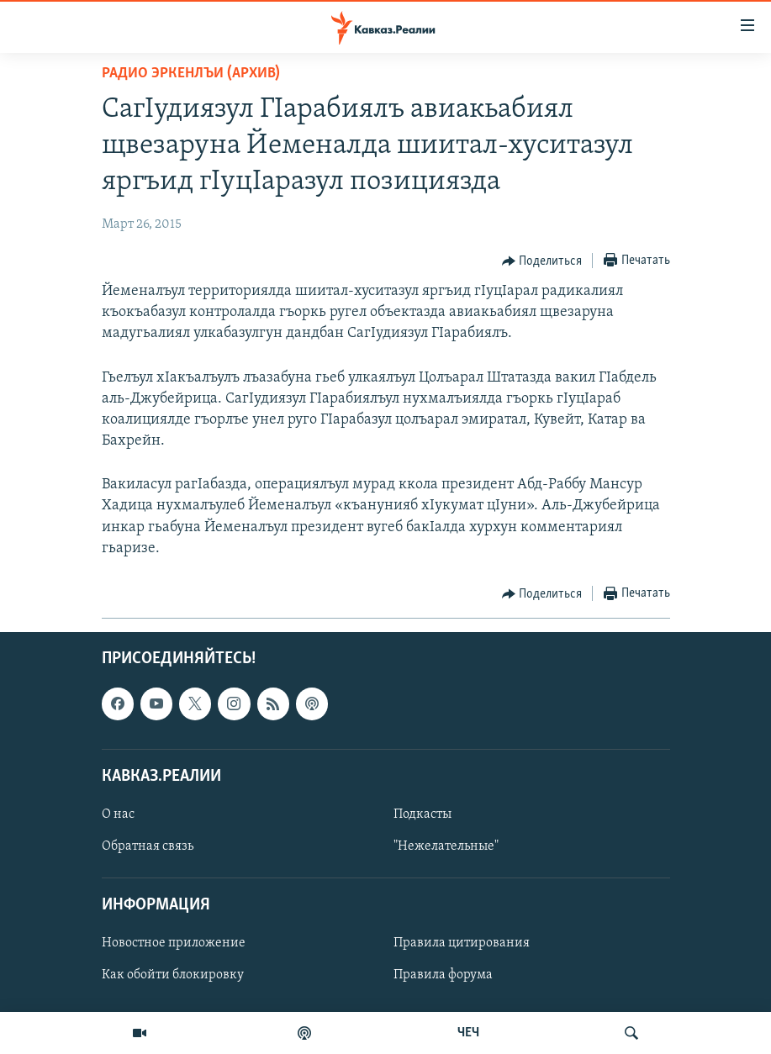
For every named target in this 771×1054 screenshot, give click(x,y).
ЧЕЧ (468, 1033)
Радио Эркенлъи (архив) (191, 74)
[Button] (542, 261)
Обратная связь (147, 846)
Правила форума (443, 976)
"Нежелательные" (446, 846)
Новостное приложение (174, 944)
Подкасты (422, 814)
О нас (118, 814)
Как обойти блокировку (173, 976)
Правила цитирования (461, 944)
